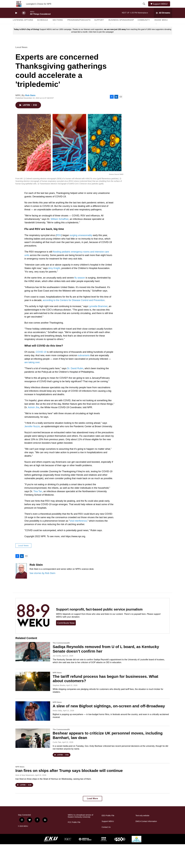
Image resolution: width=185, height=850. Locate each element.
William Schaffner (59, 225)
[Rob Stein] (21, 576)
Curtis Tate (57, 748)
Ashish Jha (33, 413)
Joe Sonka (57, 662)
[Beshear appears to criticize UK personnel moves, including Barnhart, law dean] (32, 744)
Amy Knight (54, 274)
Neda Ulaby (57, 716)
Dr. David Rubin (75, 374)
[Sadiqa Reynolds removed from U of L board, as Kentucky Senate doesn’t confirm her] (32, 657)
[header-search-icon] (144, 7)
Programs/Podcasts (79, 26)
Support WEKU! (161, 6)
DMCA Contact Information (146, 827)
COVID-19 (41, 357)
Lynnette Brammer (98, 312)
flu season (79, 283)
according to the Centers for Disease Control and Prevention (74, 306)
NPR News (57, 678)
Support (99, 26)
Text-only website (142, 821)
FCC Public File (74, 828)
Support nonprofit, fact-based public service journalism (99, 615)
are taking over (32, 368)
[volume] (24, 19)
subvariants (83, 361)
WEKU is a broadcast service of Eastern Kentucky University (80, 822)
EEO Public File (108, 821)
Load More (92, 804)
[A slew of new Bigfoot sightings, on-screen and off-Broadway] (32, 716)
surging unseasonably (81, 241)
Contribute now (66, 628)
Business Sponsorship (121, 26)
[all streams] (163, 19)
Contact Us (106, 833)
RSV (58, 241)
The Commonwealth (61, 649)
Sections (58, 26)
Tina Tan (37, 497)
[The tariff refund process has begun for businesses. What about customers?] (32, 687)
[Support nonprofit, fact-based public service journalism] (33, 621)
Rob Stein (30, 101)
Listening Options (23, 26)
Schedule (42, 26)
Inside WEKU (161, 26)
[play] (16, 18)
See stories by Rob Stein (42, 578)
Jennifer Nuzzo (32, 432)
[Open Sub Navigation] (15, 30)
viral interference (78, 526)
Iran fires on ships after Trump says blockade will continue (69, 776)
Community (144, 26)
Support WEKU (108, 827)
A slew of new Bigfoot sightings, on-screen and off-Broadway (109, 712)
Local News (21, 53)
